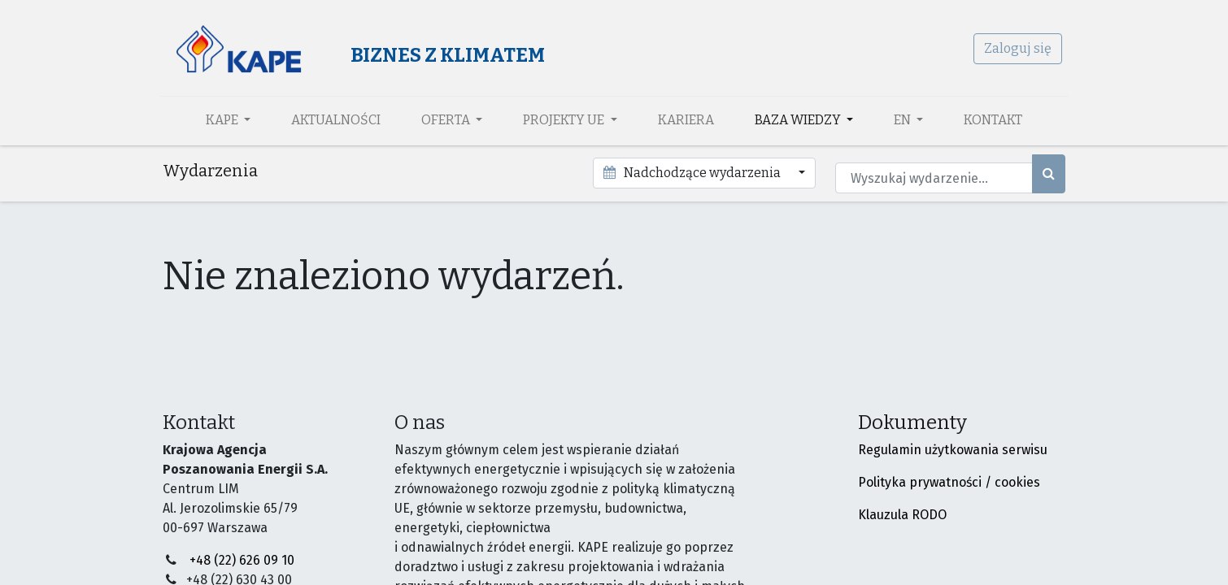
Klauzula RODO (902, 514)
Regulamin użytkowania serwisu (952, 449)
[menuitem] (336, 120)
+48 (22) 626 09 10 (241, 560)
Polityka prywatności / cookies (949, 482)
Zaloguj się (1014, 48)
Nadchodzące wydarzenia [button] (692, 172)
